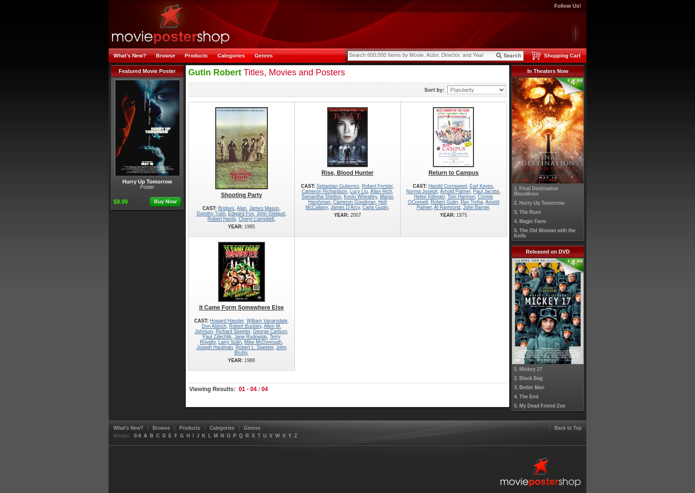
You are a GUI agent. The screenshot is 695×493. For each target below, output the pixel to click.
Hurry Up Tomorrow (147, 132)
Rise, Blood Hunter (348, 141)
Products (196, 55)
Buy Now (165, 201)
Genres (263, 55)
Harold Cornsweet (447, 186)
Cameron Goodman (354, 202)
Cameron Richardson (325, 191)
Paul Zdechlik (217, 336)
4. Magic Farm (530, 221)
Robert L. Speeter (254, 347)
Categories (231, 55)
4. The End (526, 396)
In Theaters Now (548, 71)
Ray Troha (471, 202)
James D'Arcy (345, 207)
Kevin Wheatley (360, 196)
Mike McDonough (263, 342)
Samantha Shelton (321, 196)
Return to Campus (453, 141)
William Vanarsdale (267, 321)
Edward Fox (241, 213)
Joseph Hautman (214, 347)
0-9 (137, 435)
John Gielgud (270, 213)
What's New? (129, 55)
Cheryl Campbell (256, 219)
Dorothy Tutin (210, 213)
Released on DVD (548, 251)
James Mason (264, 208)
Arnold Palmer (455, 191)
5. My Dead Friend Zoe (539, 405)
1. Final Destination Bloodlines (536, 191)
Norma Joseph (422, 191)
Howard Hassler (227, 321)
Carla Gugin (375, 207)
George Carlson (270, 331)
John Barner (476, 207)
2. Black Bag (528, 378)
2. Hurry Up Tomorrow (539, 203)
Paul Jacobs (486, 191)
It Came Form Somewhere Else (242, 276)
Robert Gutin (444, 202)
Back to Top (568, 428)
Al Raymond (447, 207)
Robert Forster (377, 186)
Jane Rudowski (250, 336)
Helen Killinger (429, 196)
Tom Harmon (461, 196)
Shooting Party (242, 152)
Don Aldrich (214, 326)
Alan (242, 208)
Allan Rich (381, 191)
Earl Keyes (481, 186)
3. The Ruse (527, 212)
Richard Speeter (233, 331)
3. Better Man (529, 387)
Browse (165, 55)
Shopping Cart (562, 55)
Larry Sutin (229, 342)
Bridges (226, 208)
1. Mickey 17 (528, 369)
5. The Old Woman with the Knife (545, 233)
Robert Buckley (245, 326)
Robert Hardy (222, 219)
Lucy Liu (359, 191)
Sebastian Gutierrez (338, 186)
